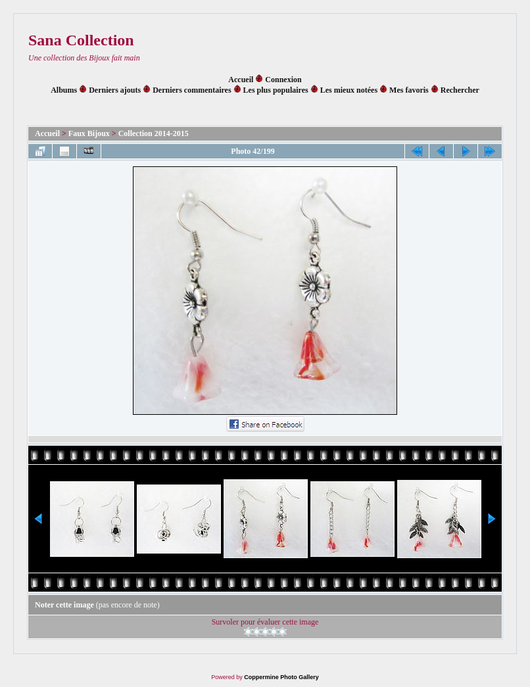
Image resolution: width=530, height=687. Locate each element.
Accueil (240, 79)
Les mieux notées (348, 90)
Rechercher (460, 90)
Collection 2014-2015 (153, 133)
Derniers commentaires (192, 90)
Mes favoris (409, 90)
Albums (64, 90)
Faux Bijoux (89, 133)
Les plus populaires (275, 90)
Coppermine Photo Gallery (281, 677)
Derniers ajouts (115, 90)
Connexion (283, 79)
